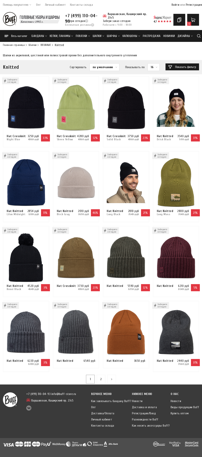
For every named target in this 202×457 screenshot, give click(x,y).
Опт (38, 5)
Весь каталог (16, 36)
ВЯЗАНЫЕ (46, 45)
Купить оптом (180, 413)
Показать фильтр (182, 67)
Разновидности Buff (145, 419)
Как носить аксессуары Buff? (151, 425)
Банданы (39, 36)
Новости (137, 401)
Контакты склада (81, 5)
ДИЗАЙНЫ (185, 36)
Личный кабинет (55, 5)
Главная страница (14, 45)
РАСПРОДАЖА (152, 36)
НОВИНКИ (169, 36)
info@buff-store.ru (63, 394)
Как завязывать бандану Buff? (111, 401)
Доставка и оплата (144, 407)
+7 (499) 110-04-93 (81, 16)
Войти (176, 5)
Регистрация (194, 5)
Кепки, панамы (61, 36)
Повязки (83, 36)
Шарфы (113, 36)
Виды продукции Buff (185, 407)
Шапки (98, 36)
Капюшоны (131, 36)
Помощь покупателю (17, 5)
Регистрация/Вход (144, 413)
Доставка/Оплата (102, 413)
